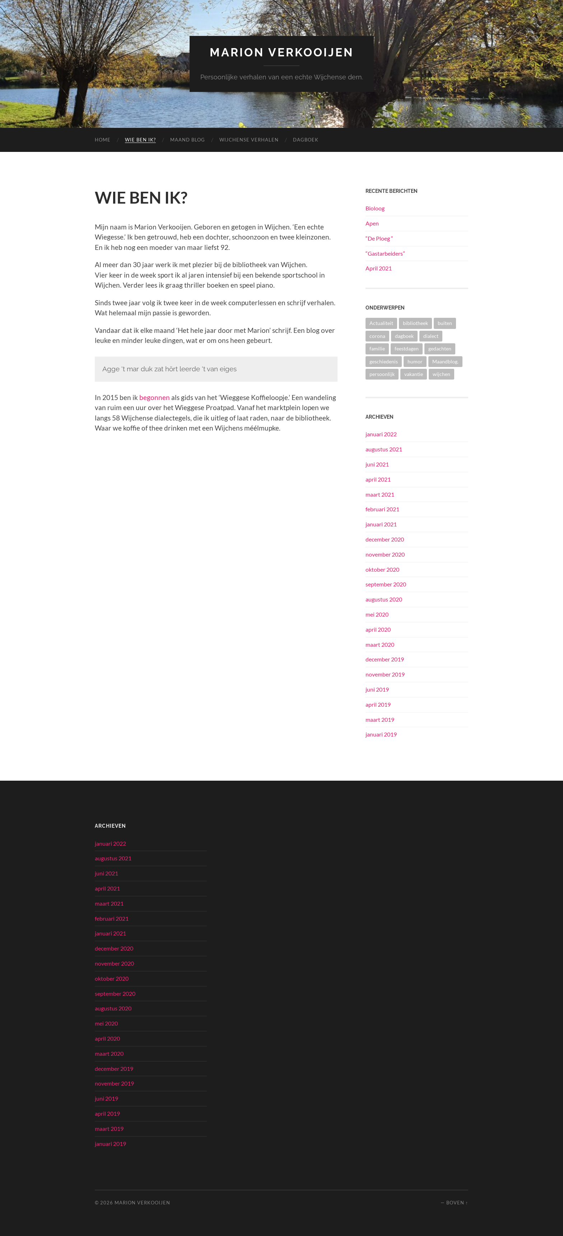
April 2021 (379, 268)
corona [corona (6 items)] (377, 336)
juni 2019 (377, 689)
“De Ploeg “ (379, 238)
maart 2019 (380, 719)
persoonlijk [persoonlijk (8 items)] (382, 374)
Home (103, 140)
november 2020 (385, 554)
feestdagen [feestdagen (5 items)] (407, 348)
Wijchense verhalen (249, 140)
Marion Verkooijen (282, 52)
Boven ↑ (457, 1202)
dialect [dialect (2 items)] (430, 336)
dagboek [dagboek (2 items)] (404, 336)
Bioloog (375, 208)
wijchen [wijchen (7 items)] (441, 374)
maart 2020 (380, 644)
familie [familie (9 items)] (377, 348)
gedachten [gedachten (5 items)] (439, 348)
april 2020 (378, 629)
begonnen (154, 397)
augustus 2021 (384, 449)
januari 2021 (381, 524)
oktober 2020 (382, 569)
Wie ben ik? (140, 140)
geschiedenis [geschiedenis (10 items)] (383, 361)
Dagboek (305, 140)
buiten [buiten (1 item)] (445, 323)
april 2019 (378, 704)
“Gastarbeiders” (385, 253)
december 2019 (385, 659)
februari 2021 (382, 509)
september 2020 (386, 584)
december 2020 (385, 539)
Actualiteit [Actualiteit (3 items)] (381, 323)
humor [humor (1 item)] (415, 361)
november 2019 (385, 674)
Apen (372, 223)
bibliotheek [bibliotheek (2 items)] (415, 323)
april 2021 (378, 479)
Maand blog (187, 140)
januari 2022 (381, 434)
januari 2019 (381, 734)
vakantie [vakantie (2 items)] (413, 374)
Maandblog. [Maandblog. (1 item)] (445, 361)
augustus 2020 (384, 599)
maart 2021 (380, 494)
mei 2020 (377, 614)
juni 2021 (377, 464)
